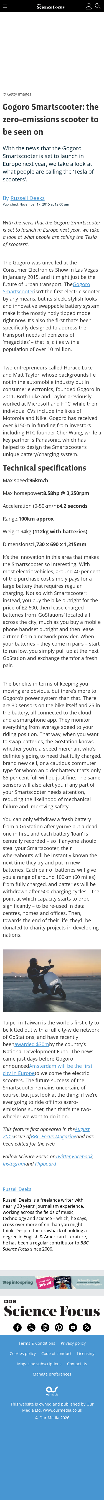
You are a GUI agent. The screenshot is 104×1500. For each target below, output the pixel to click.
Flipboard (45, 1163)
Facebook (82, 1156)
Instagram (14, 1163)
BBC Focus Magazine (53, 1136)
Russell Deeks (17, 1189)
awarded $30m (31, 1044)
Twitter (63, 1156)
